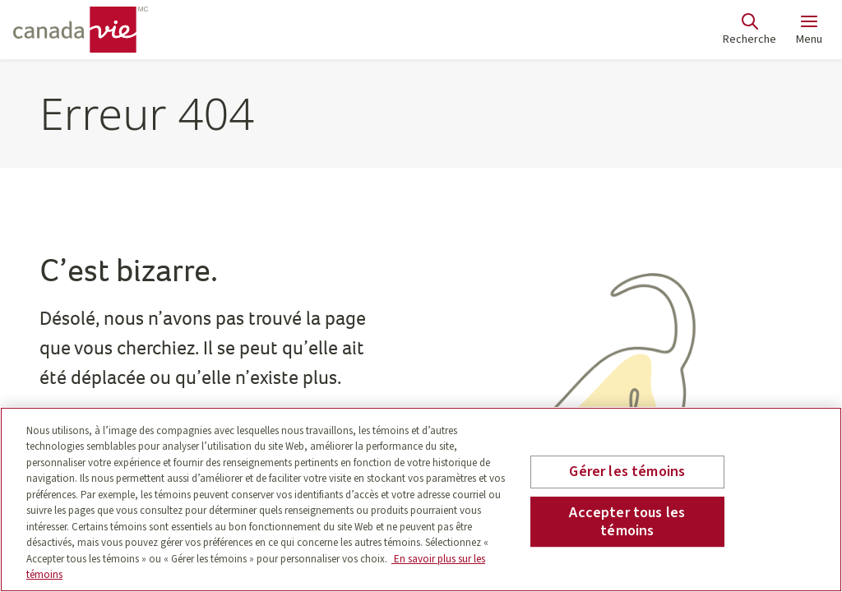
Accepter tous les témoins (627, 521)
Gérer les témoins (627, 472)
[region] (421, 499)
